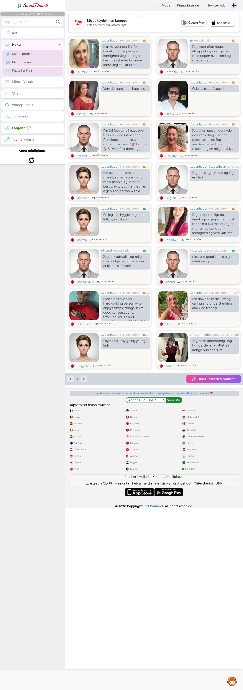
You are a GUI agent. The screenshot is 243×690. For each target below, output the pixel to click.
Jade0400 (172, 273)
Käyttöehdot (182, 665)
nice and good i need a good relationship (214, 292)
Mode (164, 5)
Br (191, 40)
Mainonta (122, 665)
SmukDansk (32, 5)
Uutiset (130, 658)
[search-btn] (58, 22)
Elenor (169, 390)
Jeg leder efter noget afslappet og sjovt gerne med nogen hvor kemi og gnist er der (211, 53)
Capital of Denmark (225, 401)
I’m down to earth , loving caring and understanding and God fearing (212, 370)
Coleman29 (84, 390)
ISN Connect (153, 688)
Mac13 (169, 114)
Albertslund (198, 284)
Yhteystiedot (203, 665)
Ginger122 (83, 432)
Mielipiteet (175, 658)
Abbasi (170, 315)
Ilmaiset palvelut (109, 475)
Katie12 (170, 432)
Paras (199, 500)
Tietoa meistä (141, 665)
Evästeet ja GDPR (99, 665)
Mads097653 (85, 315)
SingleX (170, 231)
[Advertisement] (154, 22)
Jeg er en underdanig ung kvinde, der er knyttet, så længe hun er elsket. (212, 412)
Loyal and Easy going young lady (124, 410)
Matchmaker (18, 62)
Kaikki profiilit (19, 54)
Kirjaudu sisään (188, 5)
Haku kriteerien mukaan (214, 445)
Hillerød (106, 284)
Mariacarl (82, 231)
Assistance (232, 681)
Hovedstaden (129, 40)
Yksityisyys (162, 665)
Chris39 (81, 155)
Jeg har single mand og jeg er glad (213, 208)
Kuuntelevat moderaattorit (199, 475)
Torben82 (172, 72)
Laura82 (82, 72)
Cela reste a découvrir (208, 89)
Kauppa (158, 658)
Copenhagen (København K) (210, 200)
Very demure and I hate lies (124, 89)
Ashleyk (81, 114)
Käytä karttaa (19, 70)
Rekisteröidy (216, 5)
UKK (219, 665)
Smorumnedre (200, 401)
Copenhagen (110, 40)
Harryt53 (171, 155)
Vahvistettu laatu (109, 500)
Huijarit (144, 658)
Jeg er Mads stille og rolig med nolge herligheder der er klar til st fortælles (123, 294)
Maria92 (81, 273)
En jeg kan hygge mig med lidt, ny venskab (123, 250)
